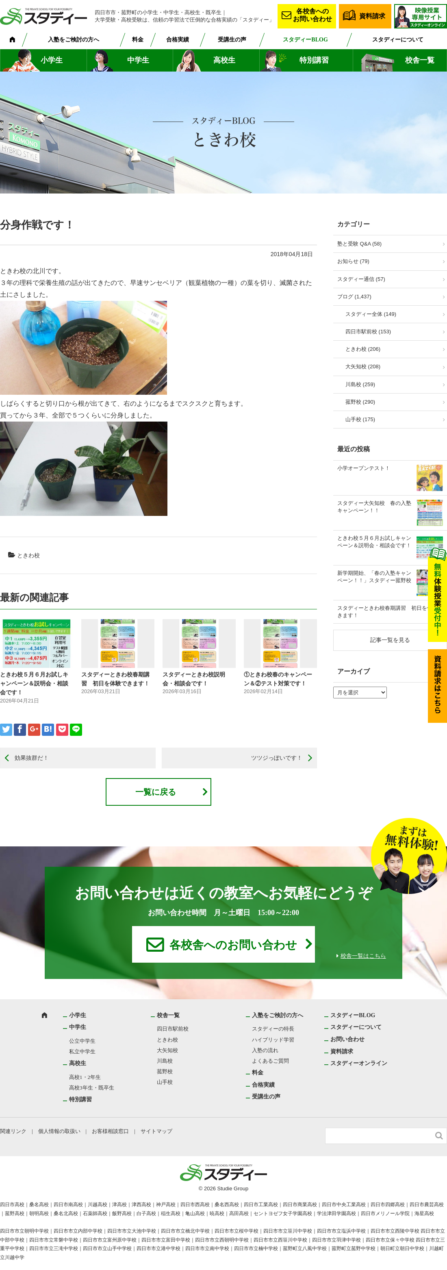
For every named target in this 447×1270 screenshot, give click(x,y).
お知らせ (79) (353, 261)
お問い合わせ (347, 1039)
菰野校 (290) (360, 402)
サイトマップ (156, 1131)
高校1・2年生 (85, 1077)
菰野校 (165, 1071)
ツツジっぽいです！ (276, 758)
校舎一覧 (419, 60)
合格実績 (177, 40)
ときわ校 (28, 555)
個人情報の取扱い (59, 1131)
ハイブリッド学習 (273, 1040)
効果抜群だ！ (32, 758)
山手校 (165, 1082)
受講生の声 (232, 40)
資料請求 (372, 16)
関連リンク (13, 1131)
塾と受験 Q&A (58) (359, 244)
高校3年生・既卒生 (91, 1088)
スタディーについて (397, 40)
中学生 (138, 60)
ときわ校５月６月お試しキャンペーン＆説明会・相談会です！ (34, 683)
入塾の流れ (265, 1050)
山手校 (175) (360, 419)
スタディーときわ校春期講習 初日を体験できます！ (390, 611)
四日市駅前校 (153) (368, 331)
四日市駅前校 (173, 1029)
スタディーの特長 (273, 1029)
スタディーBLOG (305, 40)
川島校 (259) (360, 384)
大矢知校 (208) (362, 366)
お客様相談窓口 (110, 1131)
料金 (137, 40)
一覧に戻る (155, 791)
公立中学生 (82, 1041)
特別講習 (314, 60)
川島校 (165, 1061)
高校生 (224, 60)
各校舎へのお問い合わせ (312, 15)
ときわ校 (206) (362, 349)
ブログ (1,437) (354, 297)
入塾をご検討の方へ (73, 40)
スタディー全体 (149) (370, 314)
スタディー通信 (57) (361, 279)
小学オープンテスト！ (363, 468)
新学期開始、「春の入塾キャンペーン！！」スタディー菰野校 (374, 576)
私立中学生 (82, 1051)
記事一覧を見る (390, 640)
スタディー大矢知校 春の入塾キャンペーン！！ (374, 506)
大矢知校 (167, 1050)
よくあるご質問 (270, 1061)
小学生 (52, 60)
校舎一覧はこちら (363, 956)
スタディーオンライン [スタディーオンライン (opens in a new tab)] (358, 1063)
